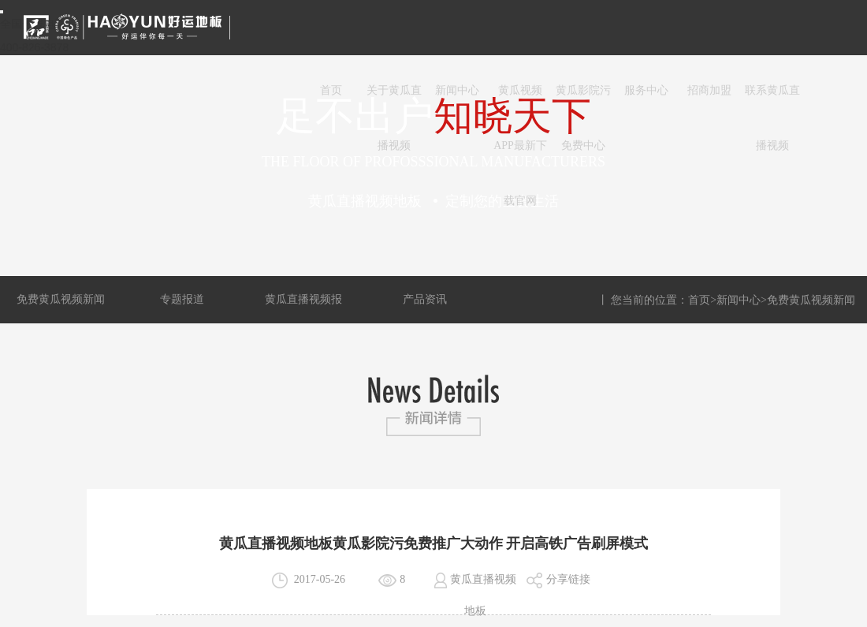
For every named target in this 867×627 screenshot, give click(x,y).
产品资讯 (425, 299)
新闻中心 (457, 90)
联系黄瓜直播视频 (772, 101)
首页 (331, 90)
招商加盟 (709, 90)
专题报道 (182, 299)
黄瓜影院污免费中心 (583, 101)
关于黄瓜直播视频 (394, 101)
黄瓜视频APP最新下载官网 (520, 101)
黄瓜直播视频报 (303, 299)
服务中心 (646, 90)
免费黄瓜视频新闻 (61, 299)
